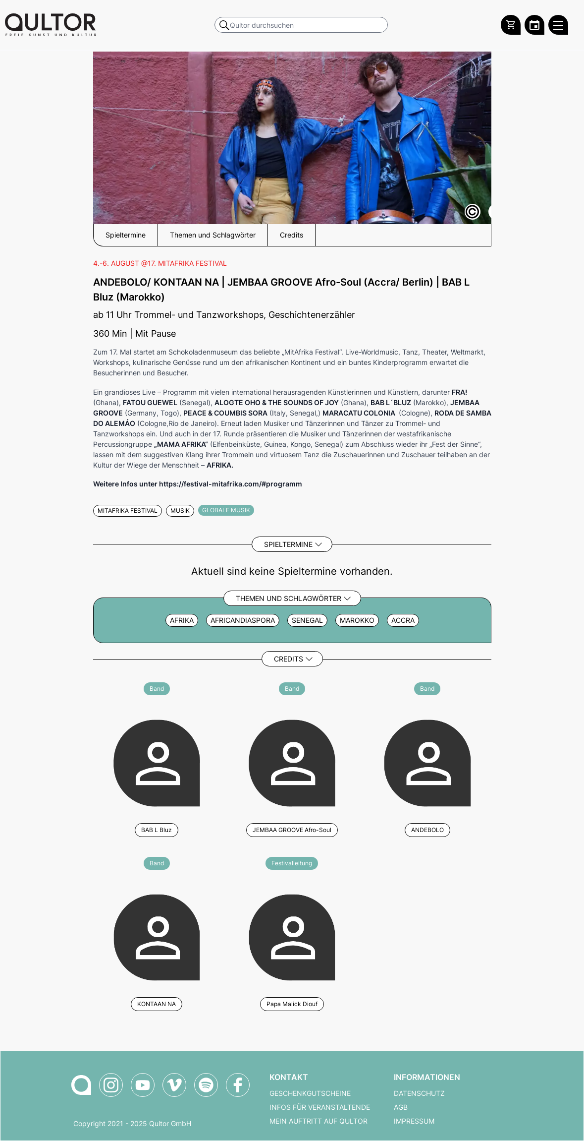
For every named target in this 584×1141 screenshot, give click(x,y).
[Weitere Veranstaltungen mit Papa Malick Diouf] (292, 936)
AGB (401, 1107)
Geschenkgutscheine (310, 1093)
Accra (403, 620)
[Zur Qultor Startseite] (50, 24)
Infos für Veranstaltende (319, 1107)
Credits (288, 659)
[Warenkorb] (511, 25)
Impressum (414, 1121)
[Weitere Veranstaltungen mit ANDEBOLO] (427, 761)
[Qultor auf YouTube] (143, 1085)
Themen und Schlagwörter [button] (213, 235)
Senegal (307, 620)
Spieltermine (288, 544)
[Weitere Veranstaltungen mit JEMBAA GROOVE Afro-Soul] (292, 761)
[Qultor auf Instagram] (111, 1085)
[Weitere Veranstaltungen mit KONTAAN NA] (156, 936)
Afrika (182, 620)
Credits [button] (291, 235)
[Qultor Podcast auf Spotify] (206, 1085)
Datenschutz (419, 1093)
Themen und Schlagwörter (288, 598)
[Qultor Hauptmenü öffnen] (558, 25)
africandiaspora (243, 620)
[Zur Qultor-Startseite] (81, 1085)
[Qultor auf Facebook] (238, 1085)
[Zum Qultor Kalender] (534, 25)
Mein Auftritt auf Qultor (318, 1121)
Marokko (357, 620)
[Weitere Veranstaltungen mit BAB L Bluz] (156, 761)
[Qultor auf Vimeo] (174, 1085)
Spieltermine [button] (126, 235)
